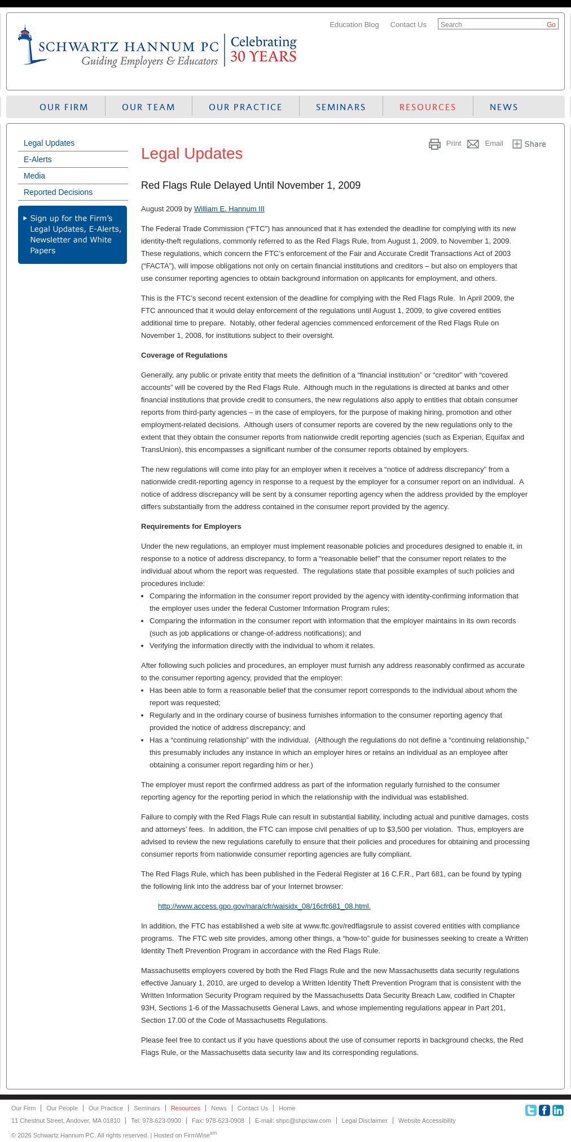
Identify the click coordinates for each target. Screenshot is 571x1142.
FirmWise (200, 1135)
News (504, 107)
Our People (62, 1108)
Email (494, 143)
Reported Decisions (58, 192)
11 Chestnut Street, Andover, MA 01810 (65, 1120)
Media (34, 175)
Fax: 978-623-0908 (218, 1120)
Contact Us (408, 24)
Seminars (341, 107)
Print (454, 143)
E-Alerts (38, 159)
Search (451, 25)
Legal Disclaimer (365, 1120)
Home (287, 1108)
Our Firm (64, 107)
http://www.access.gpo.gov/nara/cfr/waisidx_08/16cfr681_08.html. (264, 906)
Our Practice (246, 107)
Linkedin (558, 1110)
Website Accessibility (427, 1120)
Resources (427, 107)
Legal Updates (49, 142)
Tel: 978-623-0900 (156, 1120)
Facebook (544, 1110)
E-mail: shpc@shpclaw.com (293, 1120)
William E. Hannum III (229, 209)
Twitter (531, 1110)
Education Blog (354, 24)
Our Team (148, 107)
